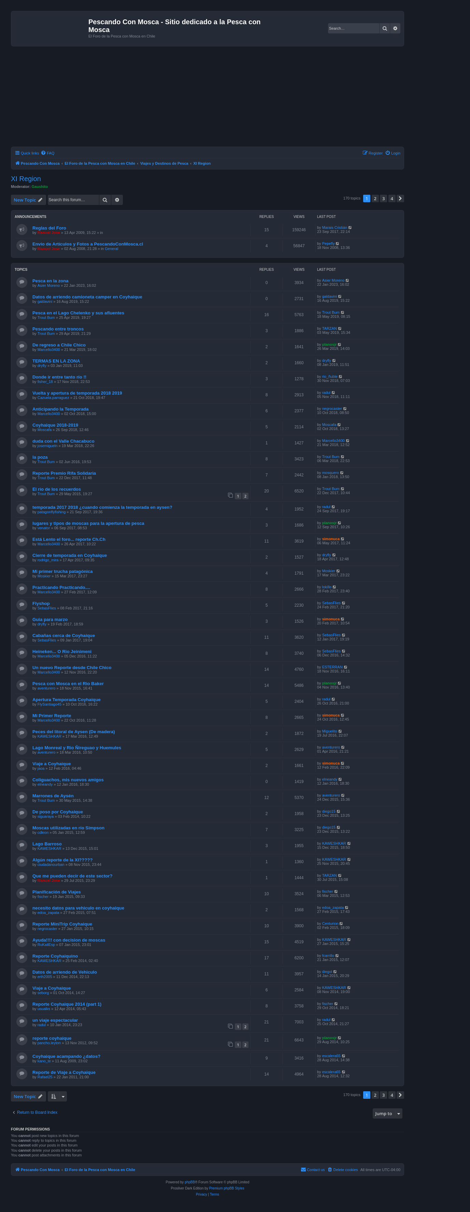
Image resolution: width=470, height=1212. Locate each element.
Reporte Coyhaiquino (55, 956)
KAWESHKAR (49, 736)
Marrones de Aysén (53, 795)
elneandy (45, 784)
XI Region (26, 178)
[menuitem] (47, 153)
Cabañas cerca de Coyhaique (63, 635)
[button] (400, 198)
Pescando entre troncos (58, 328)
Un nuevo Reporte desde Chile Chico (72, 667)
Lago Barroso (47, 843)
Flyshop (41, 603)
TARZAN (329, 328)
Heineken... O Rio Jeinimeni (61, 651)
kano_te (44, 1061)
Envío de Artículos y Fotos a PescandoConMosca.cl (87, 244)
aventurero (47, 688)
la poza (40, 457)
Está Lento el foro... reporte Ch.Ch (68, 539)
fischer (43, 897)
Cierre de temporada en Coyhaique (69, 555)
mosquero (330, 473)
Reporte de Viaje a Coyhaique (64, 1072)
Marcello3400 (49, 350)
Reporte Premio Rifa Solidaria (64, 473)
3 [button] (383, 198)
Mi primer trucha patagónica (62, 571)
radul (326, 392)
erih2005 (45, 977)
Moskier (44, 576)
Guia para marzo (50, 619)
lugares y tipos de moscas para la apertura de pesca (88, 523)
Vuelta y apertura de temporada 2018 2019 (77, 393)
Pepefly (328, 243)
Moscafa (45, 430)
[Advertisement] (216, 97)
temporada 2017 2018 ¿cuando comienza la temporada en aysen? (102, 507)
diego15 (329, 811)
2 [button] (375, 198)
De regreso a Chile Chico (59, 345)
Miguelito (329, 731)
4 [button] (392, 198)
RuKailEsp (46, 945)
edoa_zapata (48, 913)
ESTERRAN (332, 667)
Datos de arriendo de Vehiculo (64, 972)
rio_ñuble (330, 376)
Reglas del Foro (49, 228)
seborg (43, 993)
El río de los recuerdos (56, 489)
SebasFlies (47, 608)
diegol (327, 972)
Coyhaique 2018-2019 (55, 425)
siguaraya (46, 816)
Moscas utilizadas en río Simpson (68, 827)
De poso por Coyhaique (57, 811)
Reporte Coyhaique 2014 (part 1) (66, 1004)
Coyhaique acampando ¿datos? (66, 1056)
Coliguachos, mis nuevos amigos (68, 779)
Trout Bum (46, 317)
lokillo (327, 587)
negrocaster (332, 409)
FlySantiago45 (49, 704)
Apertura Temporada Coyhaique (66, 699)
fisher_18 (45, 382)
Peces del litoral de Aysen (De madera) (73, 731)
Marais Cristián (334, 227)
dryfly (42, 366)
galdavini (45, 301)
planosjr (329, 344)
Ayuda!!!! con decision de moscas (68, 940)
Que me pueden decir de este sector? (72, 875)
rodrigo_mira (48, 560)
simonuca (331, 539)
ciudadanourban (51, 864)
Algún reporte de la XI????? (62, 859)
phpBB (190, 1182)
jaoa (41, 768)
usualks (44, 1009)
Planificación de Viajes (56, 892)
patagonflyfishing (52, 512)
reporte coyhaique (51, 1038)
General (111, 249)
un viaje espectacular (55, 1020)
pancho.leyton (49, 1043)
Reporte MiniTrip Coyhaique (62, 924)
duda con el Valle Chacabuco (63, 441)
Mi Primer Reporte (51, 715)
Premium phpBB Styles (226, 1188)
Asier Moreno (49, 285)
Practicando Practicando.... (61, 587)
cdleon (43, 832)
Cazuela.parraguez (53, 398)
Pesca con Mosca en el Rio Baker (68, 683)
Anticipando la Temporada (60, 409)
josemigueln (48, 446)
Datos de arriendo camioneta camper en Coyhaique (87, 296)
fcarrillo (328, 956)
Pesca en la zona (50, 280)
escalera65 (331, 1056)
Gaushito (40, 186)
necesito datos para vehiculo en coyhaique (78, 908)
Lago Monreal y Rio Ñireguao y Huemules (76, 747)
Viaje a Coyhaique (51, 763)
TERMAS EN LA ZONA (56, 361)
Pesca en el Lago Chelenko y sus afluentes (78, 312)
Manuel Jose (49, 233)
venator (44, 528)
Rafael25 (45, 1077)
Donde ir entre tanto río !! (59, 377)
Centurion (330, 923)
